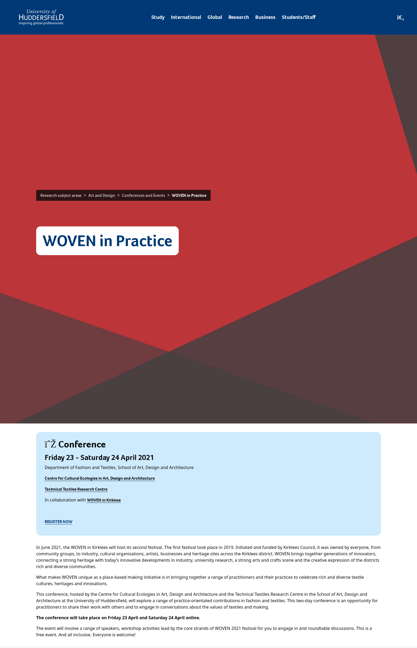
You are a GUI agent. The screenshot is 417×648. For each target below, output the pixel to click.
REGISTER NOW (58, 521)
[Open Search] (400, 17)
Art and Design (101, 195)
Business (265, 17)
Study (158, 17)
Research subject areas (61, 195)
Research (238, 17)
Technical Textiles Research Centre (76, 489)
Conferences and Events (143, 195)
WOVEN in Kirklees (104, 500)
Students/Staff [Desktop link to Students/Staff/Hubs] (299, 17)
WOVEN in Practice (189, 195)
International (186, 17)
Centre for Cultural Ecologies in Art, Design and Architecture (100, 478)
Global (214, 17)
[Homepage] (41, 17)
